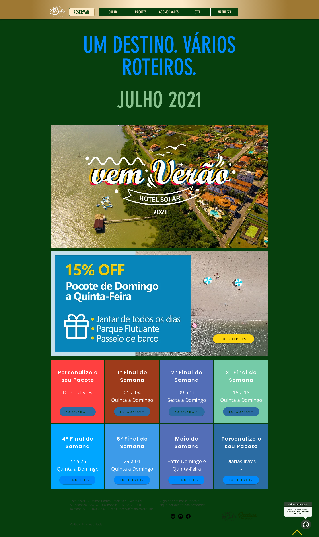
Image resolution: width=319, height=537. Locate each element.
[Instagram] (173, 516)
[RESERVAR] (81, 12)
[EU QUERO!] (233, 338)
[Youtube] (180, 516)
